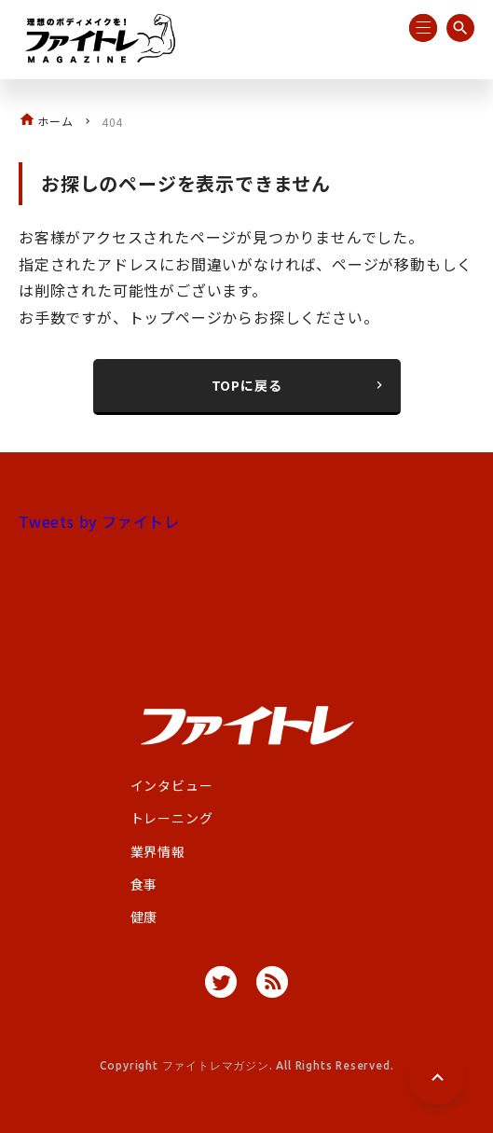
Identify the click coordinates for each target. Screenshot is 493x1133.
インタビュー (171, 785)
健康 (144, 916)
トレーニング (171, 817)
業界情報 (157, 851)
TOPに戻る (299, 385)
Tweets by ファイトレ (99, 521)
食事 (144, 884)
